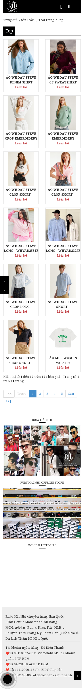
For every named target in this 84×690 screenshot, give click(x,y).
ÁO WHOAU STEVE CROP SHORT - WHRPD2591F (21, 194)
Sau (71, 393)
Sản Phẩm (27, 20)
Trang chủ (10, 20)
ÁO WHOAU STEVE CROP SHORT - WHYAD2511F (21, 363)
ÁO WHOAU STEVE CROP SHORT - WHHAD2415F (63, 194)
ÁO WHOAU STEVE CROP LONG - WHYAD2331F (21, 307)
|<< (9, 393)
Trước (21, 393)
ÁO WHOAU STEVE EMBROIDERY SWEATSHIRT (63, 138)
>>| (8, 401)
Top (60, 20)
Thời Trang (46, 20)
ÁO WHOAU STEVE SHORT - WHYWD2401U (63, 307)
